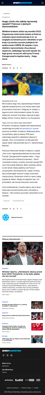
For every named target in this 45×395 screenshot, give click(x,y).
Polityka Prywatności (12, 388)
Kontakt (36, 388)
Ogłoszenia (5, 366)
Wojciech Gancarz (6, 64)
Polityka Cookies (26, 388)
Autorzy (4, 372)
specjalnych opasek (30, 128)
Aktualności (7, 13)
